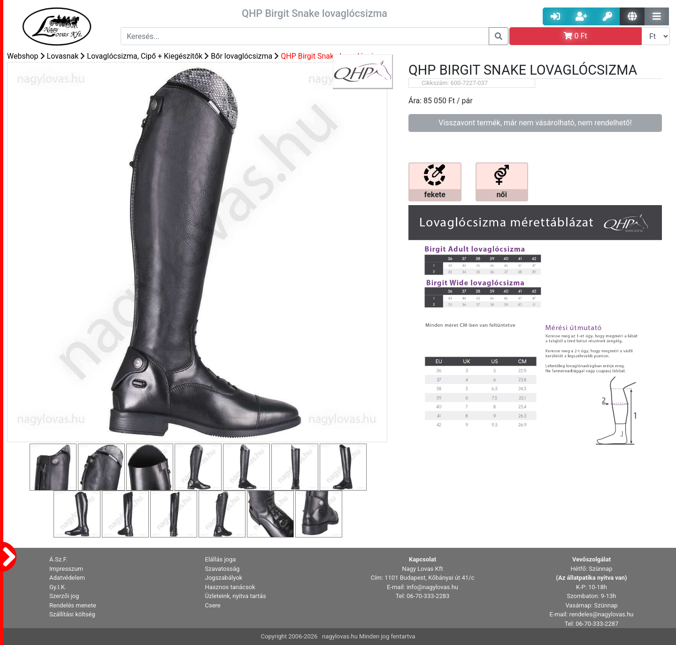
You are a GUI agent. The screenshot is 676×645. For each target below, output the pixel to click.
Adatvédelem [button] (67, 577)
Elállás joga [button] (220, 559)
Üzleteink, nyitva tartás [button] (235, 595)
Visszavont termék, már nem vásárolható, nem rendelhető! (535, 122)
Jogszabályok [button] (224, 577)
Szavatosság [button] (222, 568)
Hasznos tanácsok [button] (230, 587)
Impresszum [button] (66, 568)
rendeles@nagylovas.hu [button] (601, 614)
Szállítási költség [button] (72, 614)
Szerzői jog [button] (64, 595)
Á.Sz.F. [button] (58, 559)
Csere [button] (213, 605)
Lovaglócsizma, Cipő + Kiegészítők (144, 56)
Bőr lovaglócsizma (241, 56)
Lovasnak (63, 56)
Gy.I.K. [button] (57, 587)
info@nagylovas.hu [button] (432, 587)
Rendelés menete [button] (72, 605)
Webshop (22, 56)
